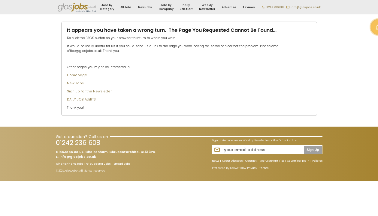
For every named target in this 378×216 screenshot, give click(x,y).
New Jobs (145, 7)
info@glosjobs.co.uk (306, 7)
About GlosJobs (232, 161)
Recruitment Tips (271, 161)
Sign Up (313, 150)
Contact (251, 161)
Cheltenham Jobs (69, 164)
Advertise (229, 7)
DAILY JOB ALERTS (81, 99)
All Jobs (126, 7)
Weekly (207, 7)
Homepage (77, 75)
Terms (263, 168)
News (215, 161)
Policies (317, 161)
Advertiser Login (298, 161)
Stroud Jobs (122, 164)
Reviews (249, 7)
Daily (186, 7)
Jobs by (107, 7)
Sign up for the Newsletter (89, 91)
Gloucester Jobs (98, 164)
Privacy (252, 168)
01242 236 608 (275, 7)
